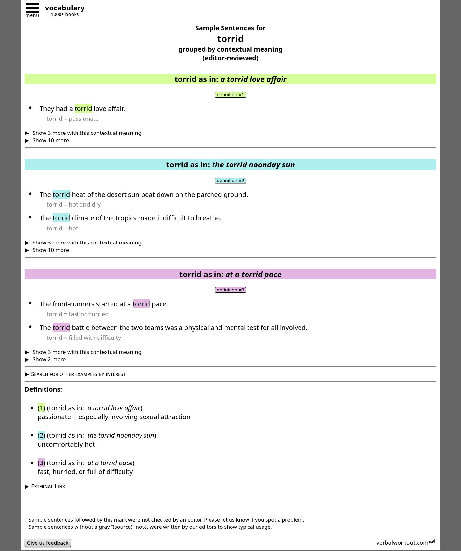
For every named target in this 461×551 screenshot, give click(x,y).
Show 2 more (48, 359)
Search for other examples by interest (78, 374)
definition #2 (230, 180)
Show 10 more (50, 140)
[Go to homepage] (62, 8)
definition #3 (230, 290)
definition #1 (230, 95)
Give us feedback (48, 542)
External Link (48, 486)
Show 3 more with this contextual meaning (86, 132)
